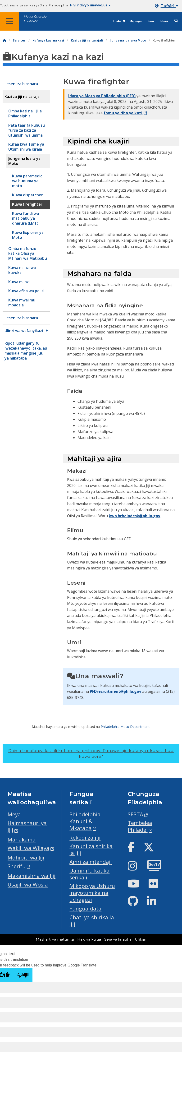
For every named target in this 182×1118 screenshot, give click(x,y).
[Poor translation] (23, 975)
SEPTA (135, 814)
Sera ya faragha (118, 939)
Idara (150, 21)
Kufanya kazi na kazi (48, 40)
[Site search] (176, 21)
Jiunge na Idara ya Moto (128, 40)
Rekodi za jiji (84, 837)
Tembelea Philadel (140, 826)
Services (19, 40)
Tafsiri (169, 6)
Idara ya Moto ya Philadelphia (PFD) (102, 95)
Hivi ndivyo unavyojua (90, 5)
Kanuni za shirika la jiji (91, 849)
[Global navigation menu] (9, 21)
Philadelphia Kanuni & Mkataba (84, 821)
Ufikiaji (140, 939)
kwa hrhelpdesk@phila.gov (134, 515)
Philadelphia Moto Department (125, 726)
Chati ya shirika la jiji (91, 921)
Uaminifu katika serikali (89, 874)
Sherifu (17, 866)
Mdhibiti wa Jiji (26, 857)
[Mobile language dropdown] (167, 6)
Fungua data (85, 908)
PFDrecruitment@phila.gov (115, 691)
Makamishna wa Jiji (31, 875)
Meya (14, 814)
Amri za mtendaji (90, 861)
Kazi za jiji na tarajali (87, 40)
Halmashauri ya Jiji (27, 826)
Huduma (119, 21)
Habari (163, 21)
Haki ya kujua (89, 939)
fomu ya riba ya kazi (123, 112)
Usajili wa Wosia (28, 884)
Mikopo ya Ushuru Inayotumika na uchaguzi (92, 892)
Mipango (136, 21)
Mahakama (22, 839)
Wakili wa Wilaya (28, 848)
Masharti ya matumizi (55, 939)
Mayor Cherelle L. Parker (35, 19)
